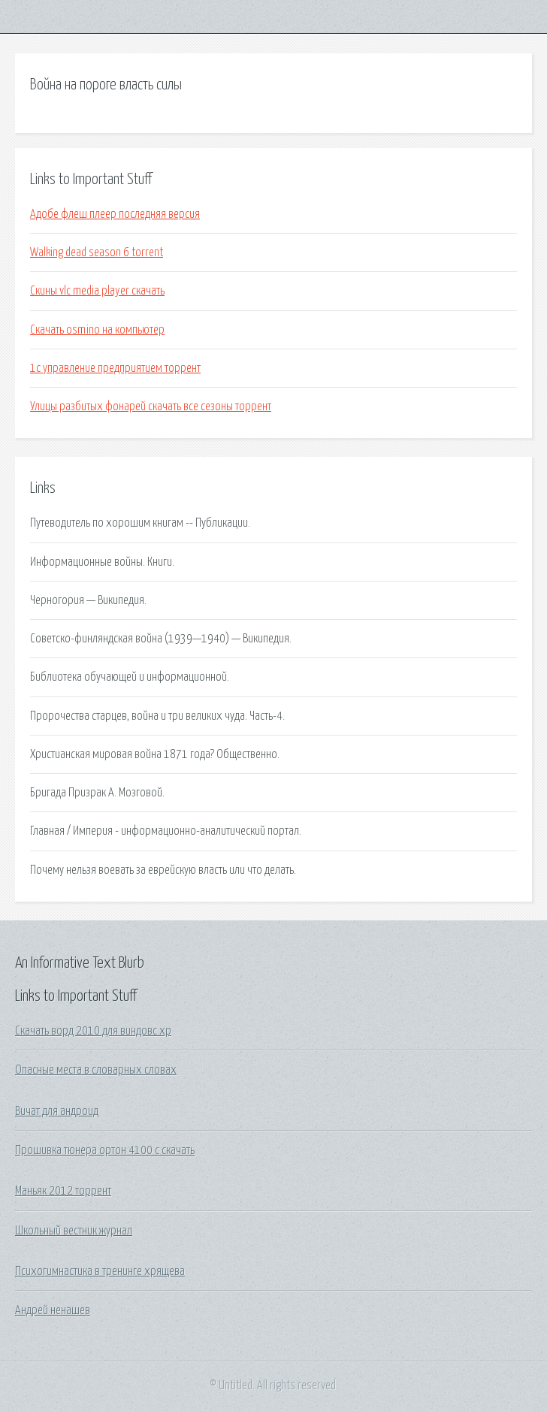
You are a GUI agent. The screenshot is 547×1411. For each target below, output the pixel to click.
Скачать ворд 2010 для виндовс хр (93, 1031)
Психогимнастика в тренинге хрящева (100, 1271)
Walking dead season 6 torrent (96, 252)
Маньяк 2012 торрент (63, 1191)
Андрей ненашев (52, 1310)
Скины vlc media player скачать (97, 291)
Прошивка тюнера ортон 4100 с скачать (105, 1150)
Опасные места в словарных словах (96, 1070)
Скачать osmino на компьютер (97, 330)
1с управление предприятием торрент (115, 368)
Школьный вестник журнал (73, 1231)
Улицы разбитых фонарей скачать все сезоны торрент (150, 406)
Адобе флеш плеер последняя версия (115, 214)
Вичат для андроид (56, 1111)
